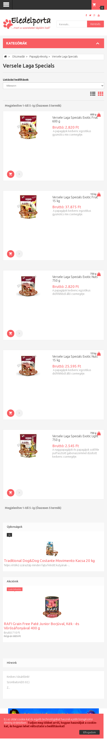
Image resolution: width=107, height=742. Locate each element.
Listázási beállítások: (16, 79)
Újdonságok (14, 526)
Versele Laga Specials (65, 56)
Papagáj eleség (38, 56)
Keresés (95, 24)
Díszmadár (18, 56)
